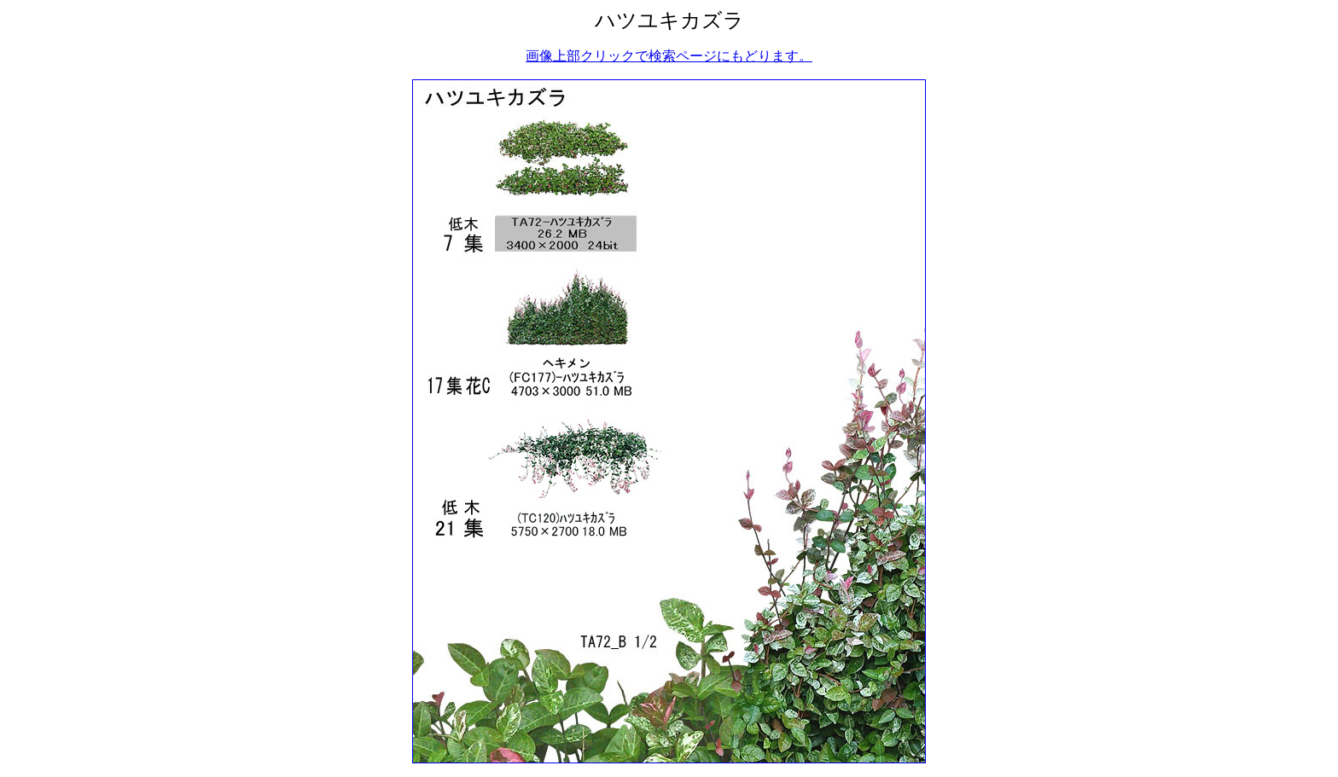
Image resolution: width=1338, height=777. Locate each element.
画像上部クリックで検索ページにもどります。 (669, 56)
